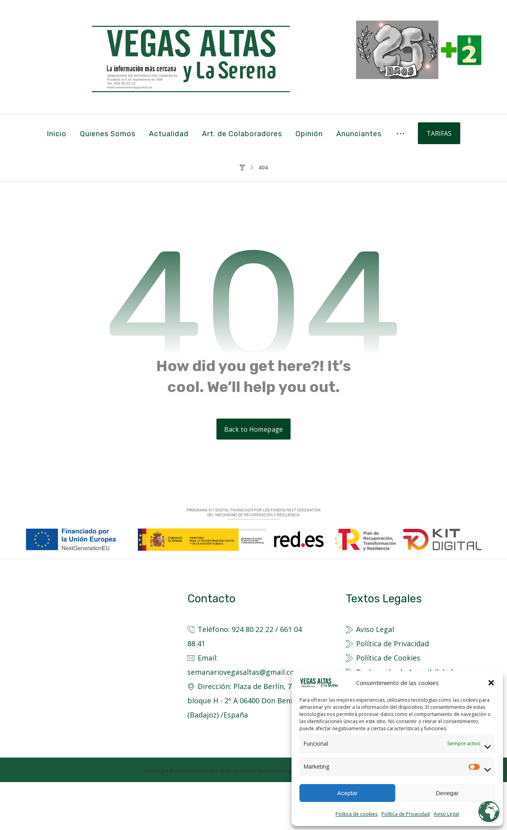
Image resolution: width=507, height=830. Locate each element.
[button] (491, 683)
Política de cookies (356, 814)
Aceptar (347, 793)
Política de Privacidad (405, 814)
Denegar (447, 793)
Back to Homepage (253, 477)
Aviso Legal (446, 814)
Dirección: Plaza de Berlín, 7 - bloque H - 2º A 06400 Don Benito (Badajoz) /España (243, 748)
